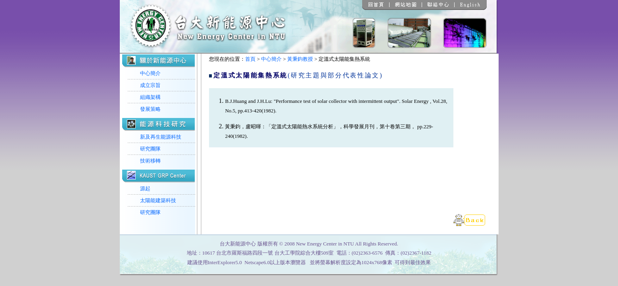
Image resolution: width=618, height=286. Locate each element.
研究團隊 (150, 149)
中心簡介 (150, 73)
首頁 (250, 59)
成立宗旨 (150, 85)
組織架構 (150, 97)
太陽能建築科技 (158, 200)
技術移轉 (150, 161)
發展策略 (150, 109)
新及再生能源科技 (160, 137)
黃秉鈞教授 (300, 59)
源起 (145, 188)
